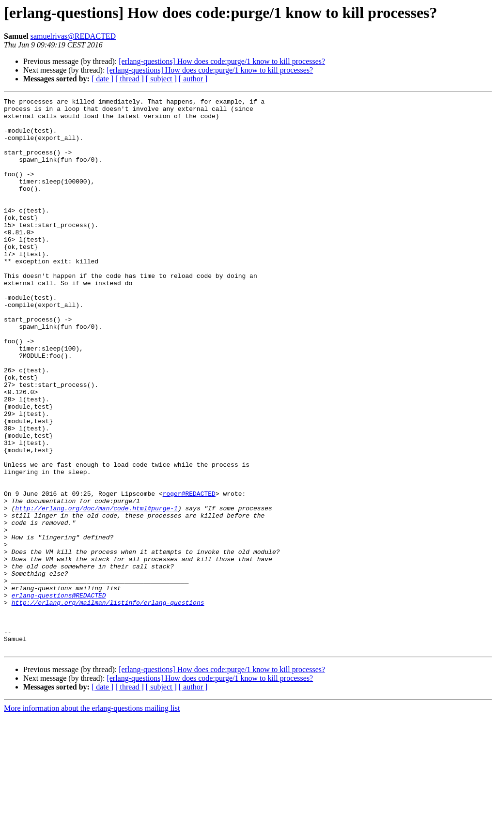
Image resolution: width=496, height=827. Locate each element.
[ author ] (193, 79)
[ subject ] (161, 79)
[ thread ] (129, 79)
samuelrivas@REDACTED (73, 36)
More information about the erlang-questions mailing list (92, 818)
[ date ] (102, 79)
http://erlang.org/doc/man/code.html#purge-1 (96, 590)
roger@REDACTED (189, 573)
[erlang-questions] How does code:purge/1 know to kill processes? (222, 61)
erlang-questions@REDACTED (59, 695)
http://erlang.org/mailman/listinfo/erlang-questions (108, 704)
